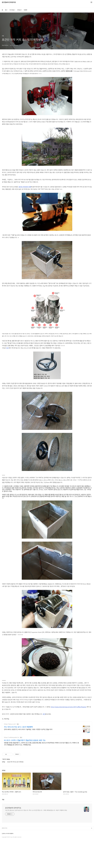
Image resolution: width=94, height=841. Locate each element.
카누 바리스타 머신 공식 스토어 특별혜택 (18, 727)
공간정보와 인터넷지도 (9, 2)
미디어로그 (12, 10)
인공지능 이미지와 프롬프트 (7, 833)
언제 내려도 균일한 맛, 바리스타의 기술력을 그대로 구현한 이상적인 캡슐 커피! (28, 729)
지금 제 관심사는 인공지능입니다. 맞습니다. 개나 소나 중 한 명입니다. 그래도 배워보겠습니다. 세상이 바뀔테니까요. (36, 810)
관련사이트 (4, 828)
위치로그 (19, 10)
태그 (6, 10)
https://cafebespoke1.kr (11, 737)
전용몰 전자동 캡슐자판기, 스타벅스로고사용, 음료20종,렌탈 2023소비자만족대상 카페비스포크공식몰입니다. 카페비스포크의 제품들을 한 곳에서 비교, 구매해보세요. (41, 744)
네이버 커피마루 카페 (25, 187)
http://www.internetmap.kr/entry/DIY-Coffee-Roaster (68, 707)
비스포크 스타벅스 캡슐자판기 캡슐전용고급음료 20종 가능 (25, 740)
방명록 (25, 10)
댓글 (3, 799)
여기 (7, 348)
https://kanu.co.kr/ (10, 724)
